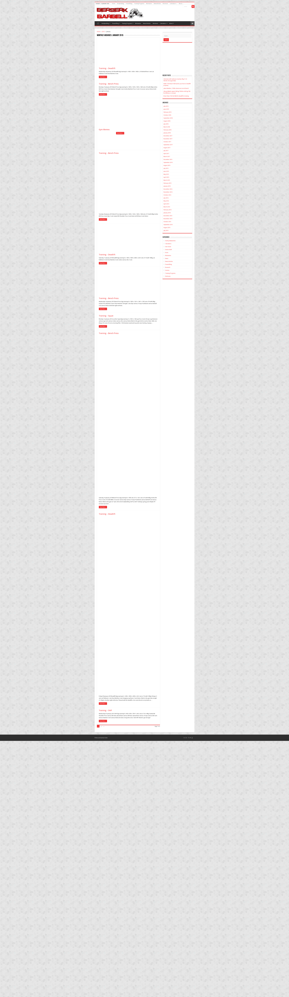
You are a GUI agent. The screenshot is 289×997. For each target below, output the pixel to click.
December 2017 (168, 136)
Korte (166, 252)
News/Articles (157, 3)
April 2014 (166, 204)
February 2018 (167, 130)
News (166, 258)
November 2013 (168, 218)
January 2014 (167, 212)
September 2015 (168, 162)
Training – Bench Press (109, 84)
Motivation (149, 3)
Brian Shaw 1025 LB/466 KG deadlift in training (176, 96)
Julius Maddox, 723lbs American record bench (176, 88)
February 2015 (167, 183)
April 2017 (166, 153)
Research (167, 267)
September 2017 (168, 144)
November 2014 (168, 192)
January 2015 (167, 186)
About (180, 3)
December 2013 (168, 215)
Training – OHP (105, 710)
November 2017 (168, 138)
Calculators (173, 3)
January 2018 (167, 133)
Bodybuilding (120, 3)
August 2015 (167, 165)
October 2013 (167, 221)
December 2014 (168, 189)
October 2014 (167, 195)
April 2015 (166, 177)
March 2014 (167, 207)
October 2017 (167, 141)
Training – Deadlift (107, 68)
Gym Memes (104, 129)
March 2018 (167, 127)
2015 (103, 31)
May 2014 (166, 201)
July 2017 (166, 150)
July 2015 (166, 168)
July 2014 (166, 198)
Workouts (165, 3)
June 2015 (166, 171)
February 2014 (167, 209)
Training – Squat (106, 316)
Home (113, 3)
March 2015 (167, 180)
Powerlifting (129, 3)
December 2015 (168, 159)
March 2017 (167, 156)
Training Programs (139, 3)
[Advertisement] (137, 51)
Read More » (103, 77)
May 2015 (166, 174)
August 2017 (167, 147)
